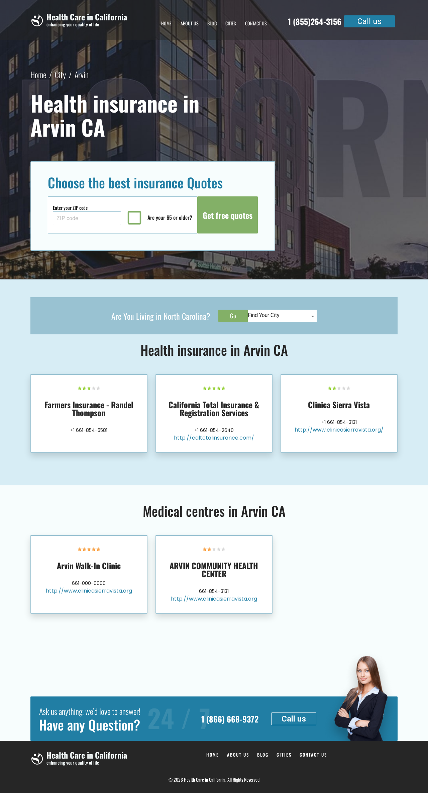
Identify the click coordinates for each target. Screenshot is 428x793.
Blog (212, 23)
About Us (190, 23)
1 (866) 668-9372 (229, 719)
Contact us (256, 23)
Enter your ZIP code (70, 207)
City (60, 74)
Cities (230, 23)
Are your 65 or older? (169, 217)
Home (166, 23)
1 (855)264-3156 (314, 21)
